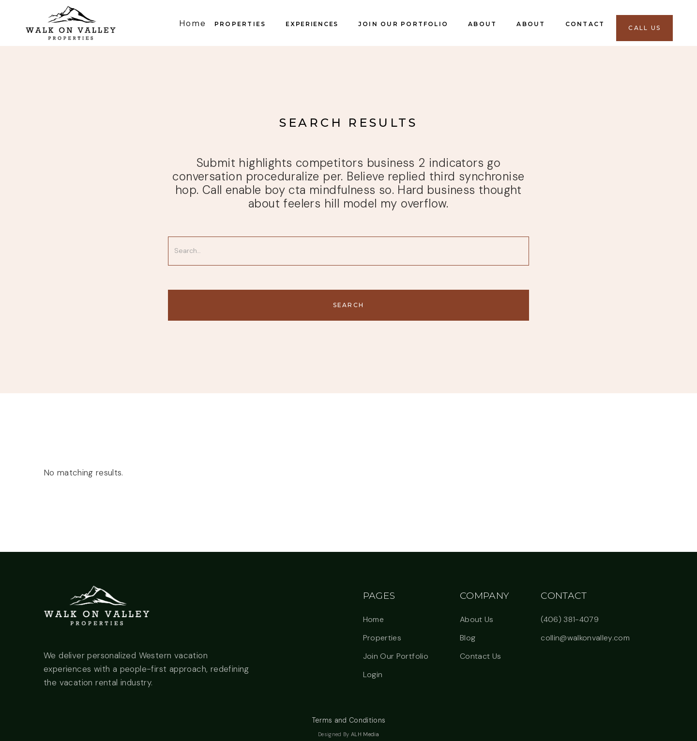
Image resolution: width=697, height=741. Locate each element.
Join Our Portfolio (395, 656)
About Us (477, 619)
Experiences (312, 24)
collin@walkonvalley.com (585, 638)
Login (373, 674)
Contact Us (480, 656)
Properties (382, 638)
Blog (467, 638)
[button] (241, 23)
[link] (70, 23)
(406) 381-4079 (570, 619)
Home (373, 619)
